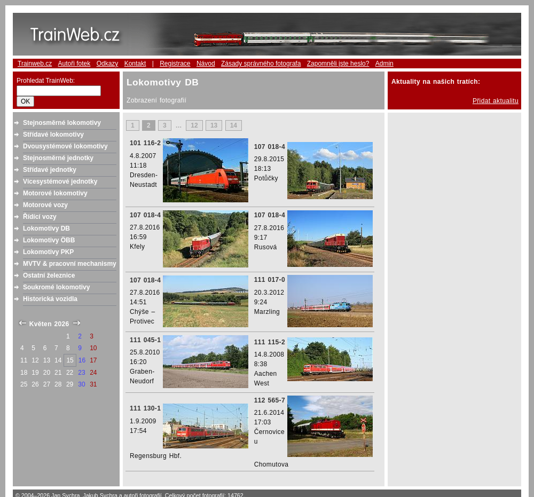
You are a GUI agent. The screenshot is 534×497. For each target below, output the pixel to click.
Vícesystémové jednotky (60, 181)
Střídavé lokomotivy (53, 134)
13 (213, 125)
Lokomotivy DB (46, 228)
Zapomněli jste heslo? (338, 63)
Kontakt (135, 63)
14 (233, 125)
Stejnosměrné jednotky (58, 158)
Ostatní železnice (49, 275)
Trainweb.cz (35, 63)
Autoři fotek (74, 63)
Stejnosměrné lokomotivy (62, 123)
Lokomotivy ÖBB (49, 240)
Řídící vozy (40, 216)
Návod (206, 63)
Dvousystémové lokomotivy (65, 146)
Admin (384, 63)
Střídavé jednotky (49, 169)
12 (194, 125)
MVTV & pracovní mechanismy (69, 263)
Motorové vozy (45, 205)
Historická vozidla (50, 299)
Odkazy (108, 63)
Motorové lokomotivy (55, 193)
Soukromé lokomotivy (56, 287)
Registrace (175, 63)
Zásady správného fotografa (261, 63)
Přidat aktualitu (496, 101)
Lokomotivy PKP (48, 252)
